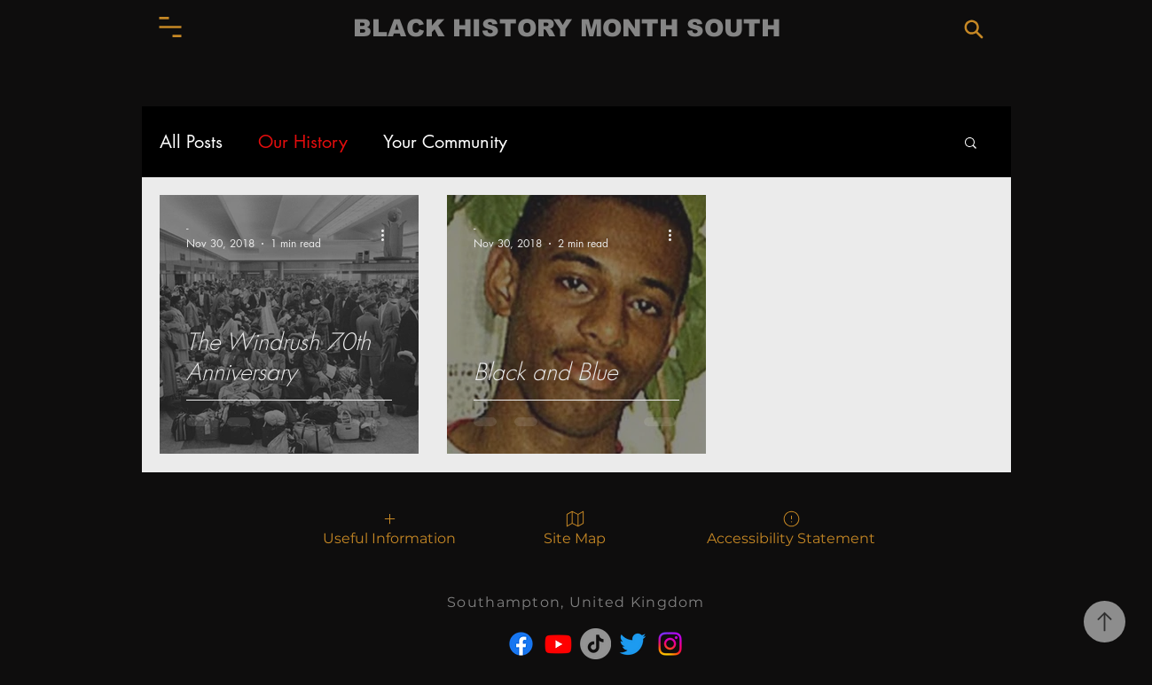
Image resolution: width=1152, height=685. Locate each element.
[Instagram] (670, 643)
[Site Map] (575, 526)
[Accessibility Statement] (791, 526)
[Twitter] (632, 643)
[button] (170, 27)
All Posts (191, 142)
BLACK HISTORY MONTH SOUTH (566, 28)
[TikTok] (595, 643)
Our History (303, 142)
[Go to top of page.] (1104, 621)
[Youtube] (558, 643)
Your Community (445, 142)
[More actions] (389, 234)
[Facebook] (521, 643)
